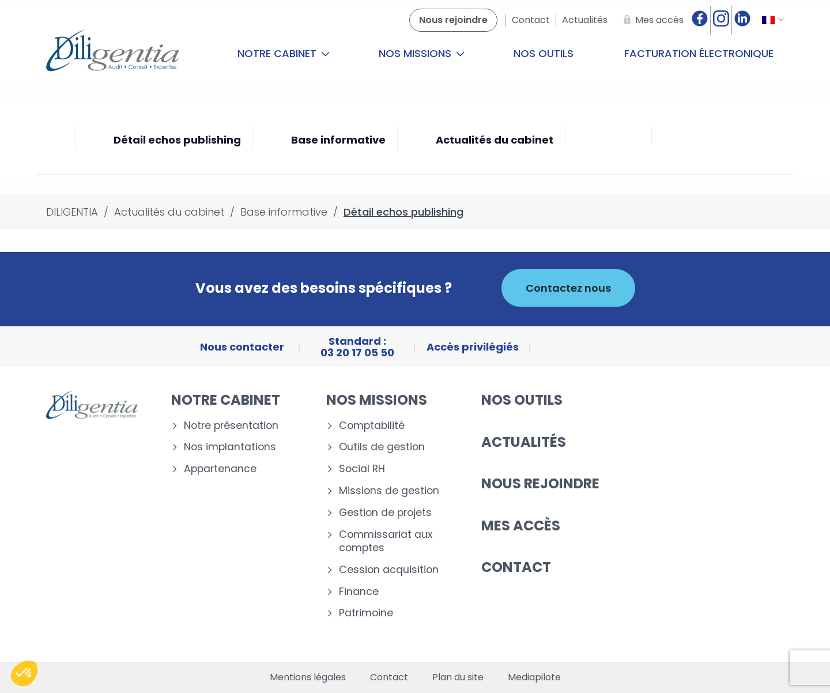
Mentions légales (308, 677)
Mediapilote (534, 677)
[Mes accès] (651, 20)
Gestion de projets (385, 512)
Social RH (362, 469)
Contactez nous (568, 288)
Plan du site (458, 677)
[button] (24, 673)
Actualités (523, 441)
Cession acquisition (389, 570)
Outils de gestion (382, 447)
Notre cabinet (283, 53)
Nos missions (422, 53)
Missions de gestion (389, 491)
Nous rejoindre (540, 483)
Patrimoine (366, 613)
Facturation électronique (699, 53)
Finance (359, 591)
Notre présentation (231, 425)
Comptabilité (372, 425)
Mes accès (520, 525)
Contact (516, 567)
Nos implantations (230, 447)
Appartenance (220, 469)
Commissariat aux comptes (385, 541)
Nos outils (544, 53)
